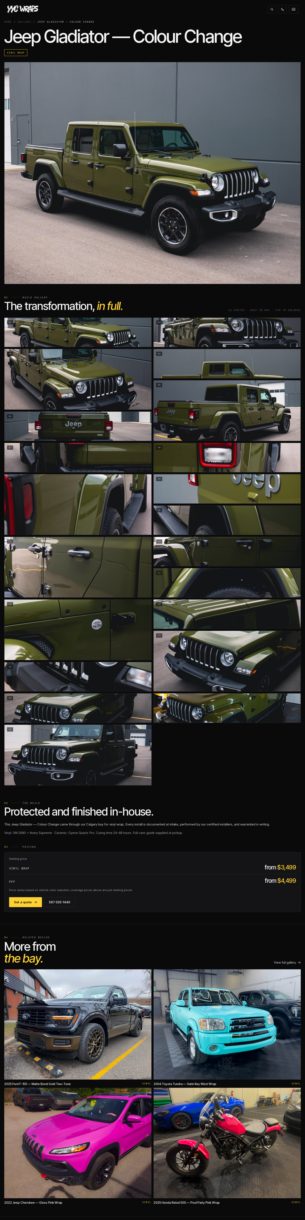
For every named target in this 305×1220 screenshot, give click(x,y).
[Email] (30, 1185)
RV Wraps (89, 1150)
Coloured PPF (91, 1131)
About (73, 9)
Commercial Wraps (95, 1182)
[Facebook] (20, 1185)
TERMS (277, 1210)
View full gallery (284, 897)
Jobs (141, 1157)
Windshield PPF (93, 1138)
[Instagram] (10, 1185)
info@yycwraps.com (265, 1125)
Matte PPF (89, 1125)
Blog (131, 9)
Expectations (147, 1144)
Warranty (144, 1138)
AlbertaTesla (203, 1131)
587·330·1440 (251, 9)
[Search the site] (226, 9)
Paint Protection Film (96, 1119)
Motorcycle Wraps (95, 1157)
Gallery (115, 9)
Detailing (88, 1176)
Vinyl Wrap (201, 63)
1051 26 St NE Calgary (266, 1131)
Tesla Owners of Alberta (211, 1119)
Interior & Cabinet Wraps (99, 1188)
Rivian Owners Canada (210, 1125)
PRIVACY (292, 1210)
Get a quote (282, 9)
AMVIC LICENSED (167, 1210)
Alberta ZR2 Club (206, 1138)
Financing (178, 9)
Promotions (152, 9)
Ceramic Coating (93, 1163)
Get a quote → (261, 1138)
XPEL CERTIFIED (222, 1210)
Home (10, 26)
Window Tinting (93, 1169)
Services (94, 9)
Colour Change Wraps (97, 1144)
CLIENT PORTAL (195, 1210)
